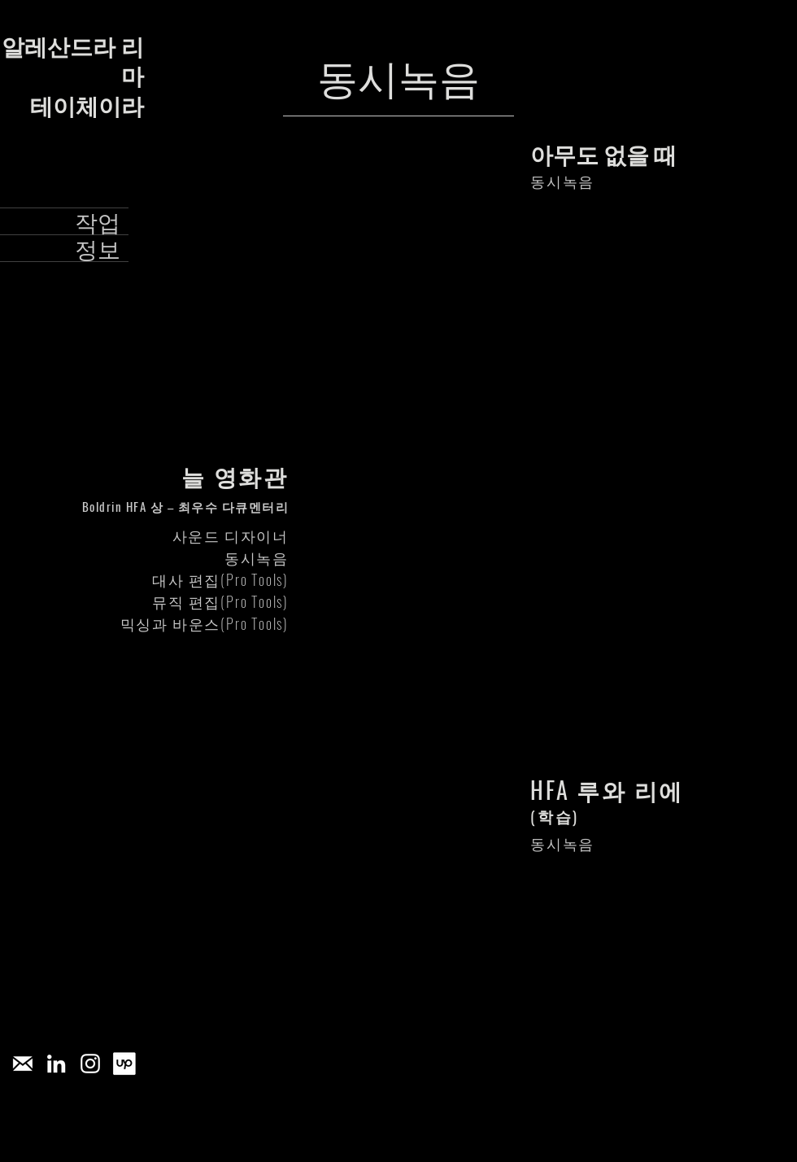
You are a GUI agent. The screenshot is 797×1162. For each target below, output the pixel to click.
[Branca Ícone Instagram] (90, 1064)
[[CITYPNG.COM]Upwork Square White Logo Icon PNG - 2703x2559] (124, 1064)
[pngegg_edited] (22, 1064)
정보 (97, 248)
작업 (97, 221)
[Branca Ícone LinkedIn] (56, 1064)
